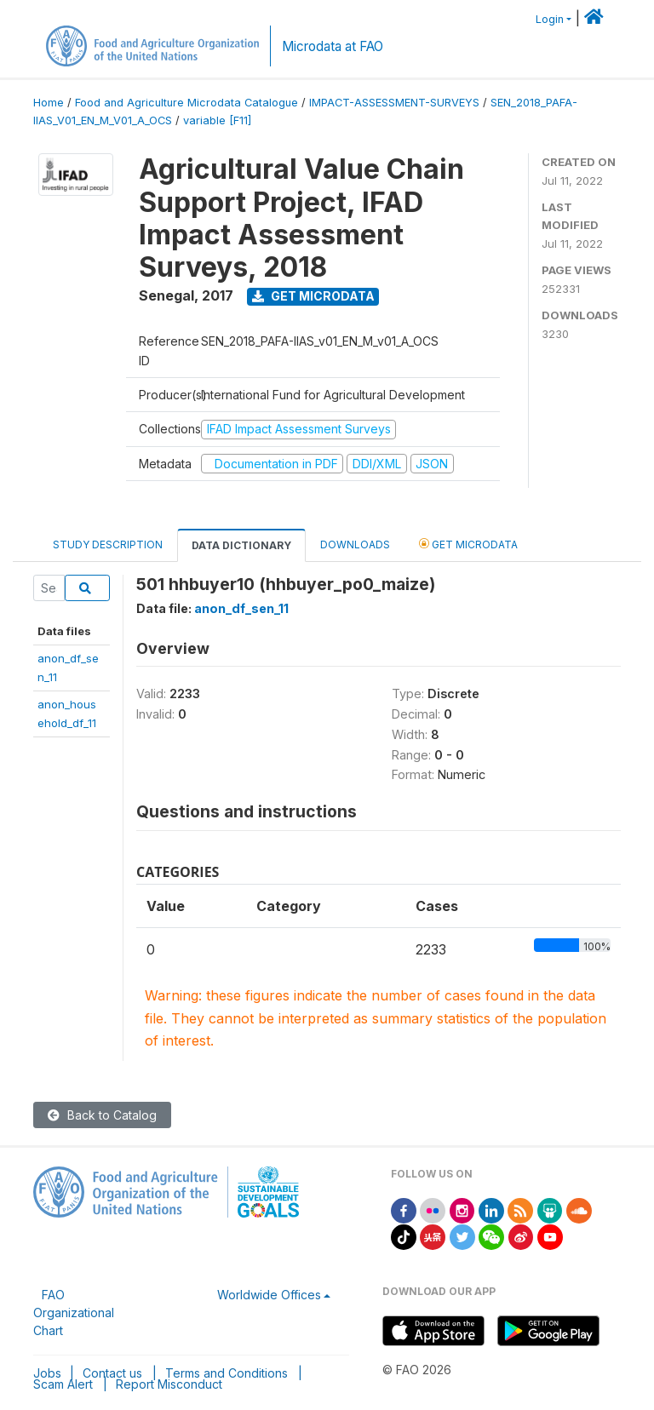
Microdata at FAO (332, 46)
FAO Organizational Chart (73, 1312)
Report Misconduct (169, 1384)
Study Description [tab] (108, 544)
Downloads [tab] (355, 544)
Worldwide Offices (269, 1294)
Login (550, 19)
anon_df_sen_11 (241, 608)
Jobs (47, 1373)
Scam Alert (63, 1384)
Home (48, 102)
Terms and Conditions (226, 1373)
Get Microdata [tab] (468, 543)
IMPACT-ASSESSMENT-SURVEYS (394, 102)
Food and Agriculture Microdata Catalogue (186, 102)
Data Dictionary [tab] (241, 545)
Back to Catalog (102, 1115)
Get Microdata (313, 296)
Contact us (112, 1373)
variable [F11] (217, 120)
